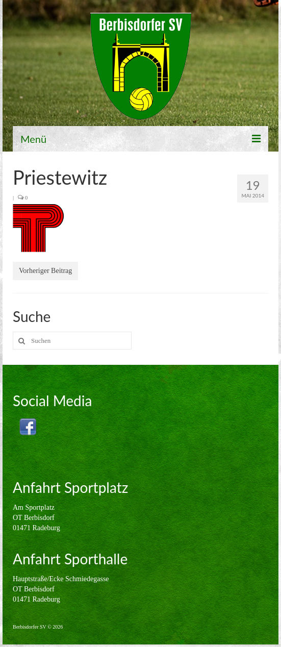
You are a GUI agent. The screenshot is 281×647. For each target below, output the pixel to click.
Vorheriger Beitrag (45, 271)
